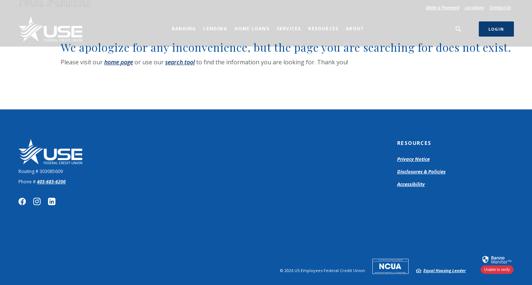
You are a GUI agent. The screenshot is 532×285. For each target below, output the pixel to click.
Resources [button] (323, 29)
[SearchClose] (458, 29)
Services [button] (289, 29)
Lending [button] (215, 29)
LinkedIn (51, 201)
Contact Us (500, 7)
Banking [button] (184, 29)
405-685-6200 (51, 182)
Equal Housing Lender (444, 270)
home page (118, 62)
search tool (180, 62)
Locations (474, 7)
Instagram (37, 201)
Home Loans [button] (252, 29)
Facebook (22, 201)
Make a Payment (444, 7)
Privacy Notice (413, 159)
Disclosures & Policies (421, 171)
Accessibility (411, 184)
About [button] (355, 29)
